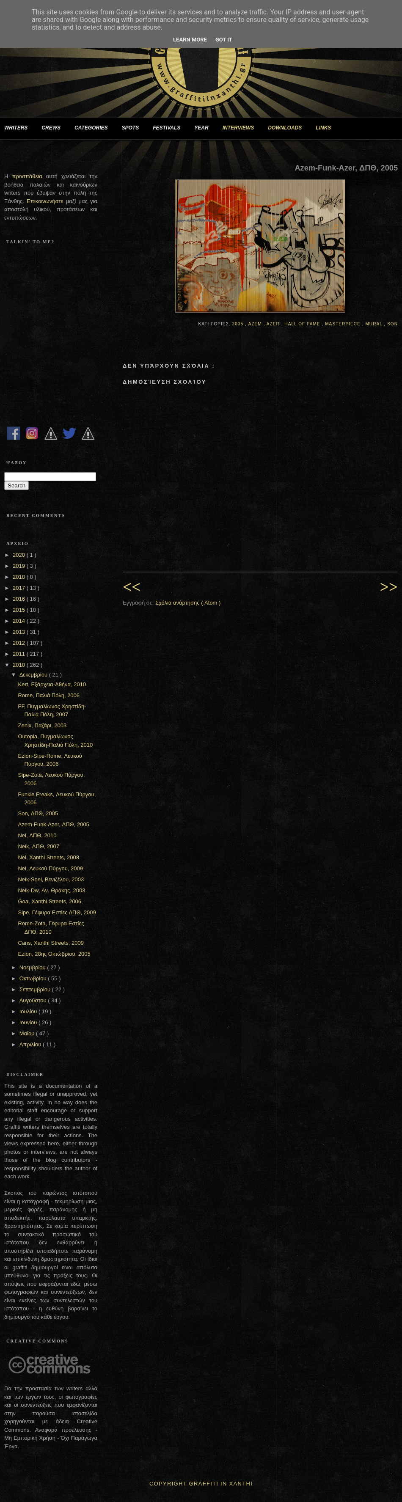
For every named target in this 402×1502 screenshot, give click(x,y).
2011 (20, 654)
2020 (20, 555)
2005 (238, 324)
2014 (20, 621)
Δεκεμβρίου (34, 674)
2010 (20, 665)
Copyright (168, 1483)
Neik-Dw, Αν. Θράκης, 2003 (51, 890)
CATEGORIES (94, 128)
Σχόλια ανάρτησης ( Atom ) (187, 603)
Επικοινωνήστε (46, 201)
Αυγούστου (33, 1000)
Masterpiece (343, 324)
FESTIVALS (170, 128)
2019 (20, 566)
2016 (20, 599)
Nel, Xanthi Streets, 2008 (48, 857)
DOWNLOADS (288, 128)
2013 (20, 632)
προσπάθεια (27, 176)
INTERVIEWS (242, 128)
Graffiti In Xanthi (221, 1483)
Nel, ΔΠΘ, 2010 (37, 835)
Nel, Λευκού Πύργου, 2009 (50, 868)
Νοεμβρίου (33, 967)
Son (392, 324)
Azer (274, 324)
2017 (20, 588)
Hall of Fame (303, 324)
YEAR (204, 128)
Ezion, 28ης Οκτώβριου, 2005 (54, 954)
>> (389, 587)
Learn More (190, 39)
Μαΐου (27, 1033)
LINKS (327, 128)
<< (131, 587)
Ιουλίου (29, 1011)
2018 (20, 577)
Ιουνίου (29, 1022)
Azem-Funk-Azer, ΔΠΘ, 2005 (53, 824)
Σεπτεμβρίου (35, 989)
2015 (20, 610)
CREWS (54, 128)
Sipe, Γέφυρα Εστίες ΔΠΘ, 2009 (57, 912)
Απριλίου (31, 1044)
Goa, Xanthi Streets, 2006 (49, 901)
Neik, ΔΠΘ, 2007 (38, 846)
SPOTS (133, 128)
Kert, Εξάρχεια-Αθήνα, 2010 (52, 684)
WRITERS (19, 128)
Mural (374, 324)
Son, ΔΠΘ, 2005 (38, 813)
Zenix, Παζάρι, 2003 (42, 725)
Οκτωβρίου (33, 978)
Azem (256, 324)
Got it (223, 39)
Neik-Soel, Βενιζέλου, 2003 (51, 879)
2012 (20, 643)
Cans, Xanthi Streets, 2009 (50, 943)
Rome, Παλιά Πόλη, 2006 (49, 695)
